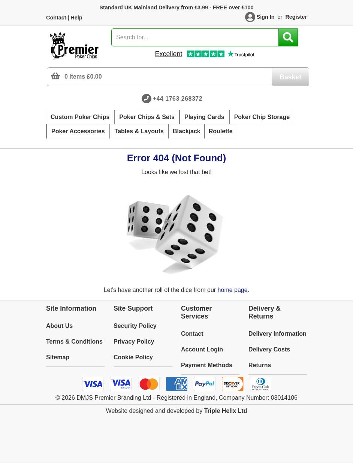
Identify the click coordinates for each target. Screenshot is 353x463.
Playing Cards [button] (204, 117)
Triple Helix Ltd (225, 411)
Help (76, 18)
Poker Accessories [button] (78, 131)
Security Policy (135, 326)
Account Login (202, 349)
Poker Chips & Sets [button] (147, 117)
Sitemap (57, 357)
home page (233, 290)
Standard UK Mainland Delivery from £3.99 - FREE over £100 (176, 7)
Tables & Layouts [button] (139, 131)
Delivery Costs (269, 349)
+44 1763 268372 (178, 98)
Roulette (221, 131)
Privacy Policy (134, 341)
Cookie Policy (133, 357)
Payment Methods (206, 365)
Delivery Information (277, 334)
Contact (56, 18)
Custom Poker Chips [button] (80, 117)
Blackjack (186, 131)
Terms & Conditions (74, 341)
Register (296, 17)
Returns (259, 365)
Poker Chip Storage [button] (262, 117)
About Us (59, 326)
